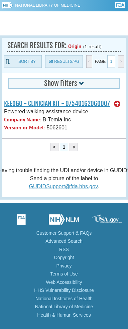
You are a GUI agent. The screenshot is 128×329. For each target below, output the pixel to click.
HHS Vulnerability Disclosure (64, 290)
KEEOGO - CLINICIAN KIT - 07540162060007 (57, 104)
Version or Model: (24, 127)
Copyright (64, 257)
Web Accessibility (64, 282)
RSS (64, 249)
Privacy (64, 265)
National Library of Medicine (47, 5)
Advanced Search (64, 241)
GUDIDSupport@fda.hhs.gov (63, 186)
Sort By (27, 61)
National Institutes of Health (64, 298)
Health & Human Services (64, 315)
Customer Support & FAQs (64, 233)
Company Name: (22, 119)
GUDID (64, 23)
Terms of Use (64, 274)
